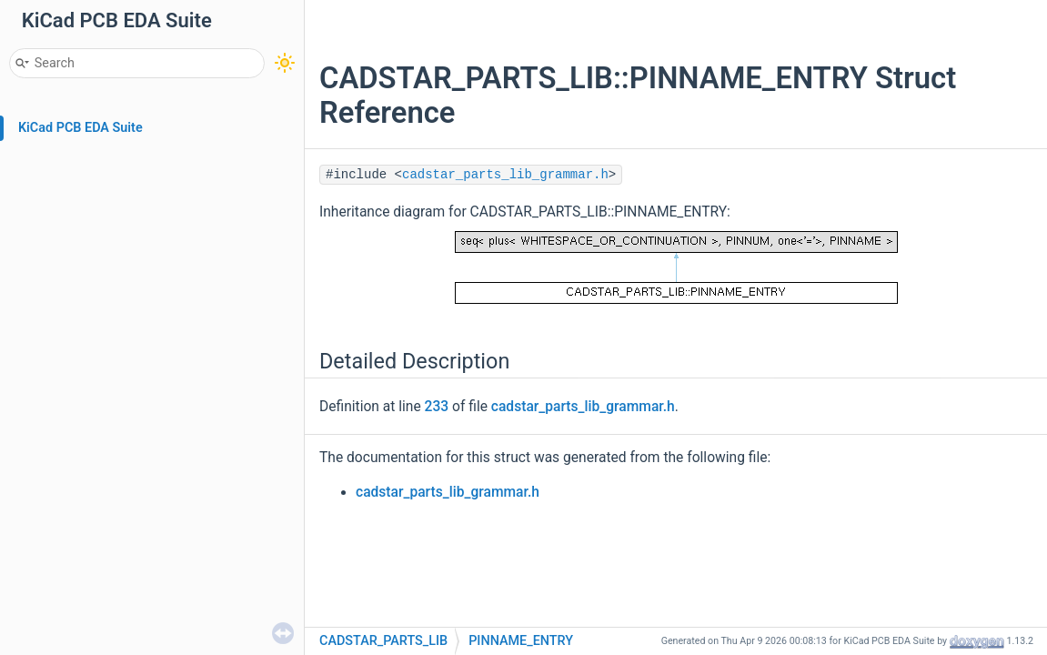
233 (437, 406)
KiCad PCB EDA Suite (80, 128)
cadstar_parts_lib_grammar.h (505, 174)
